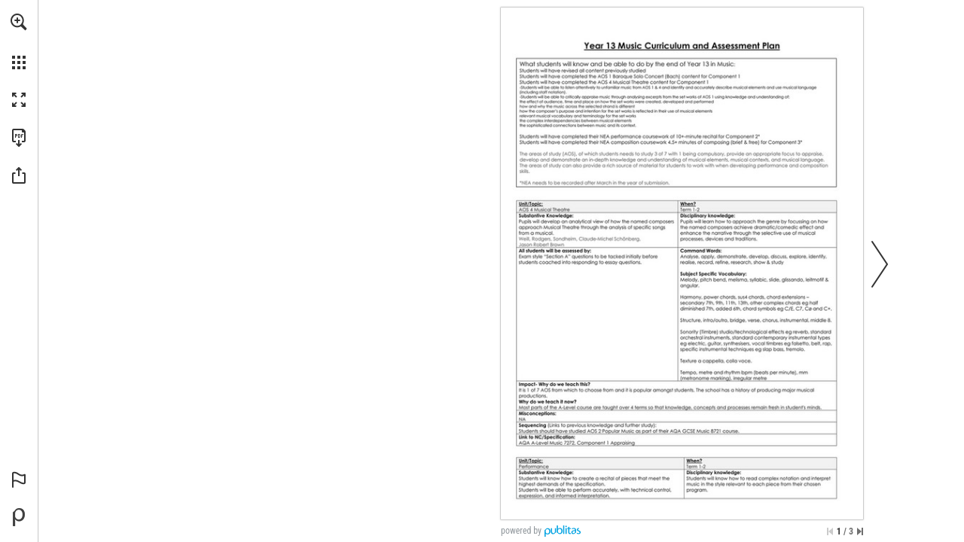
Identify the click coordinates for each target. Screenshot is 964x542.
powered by (521, 530)
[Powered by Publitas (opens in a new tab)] (19, 517)
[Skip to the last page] (860, 531)
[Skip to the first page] (830, 531)
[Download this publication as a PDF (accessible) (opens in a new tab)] (19, 138)
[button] (19, 22)
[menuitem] (19, 41)
